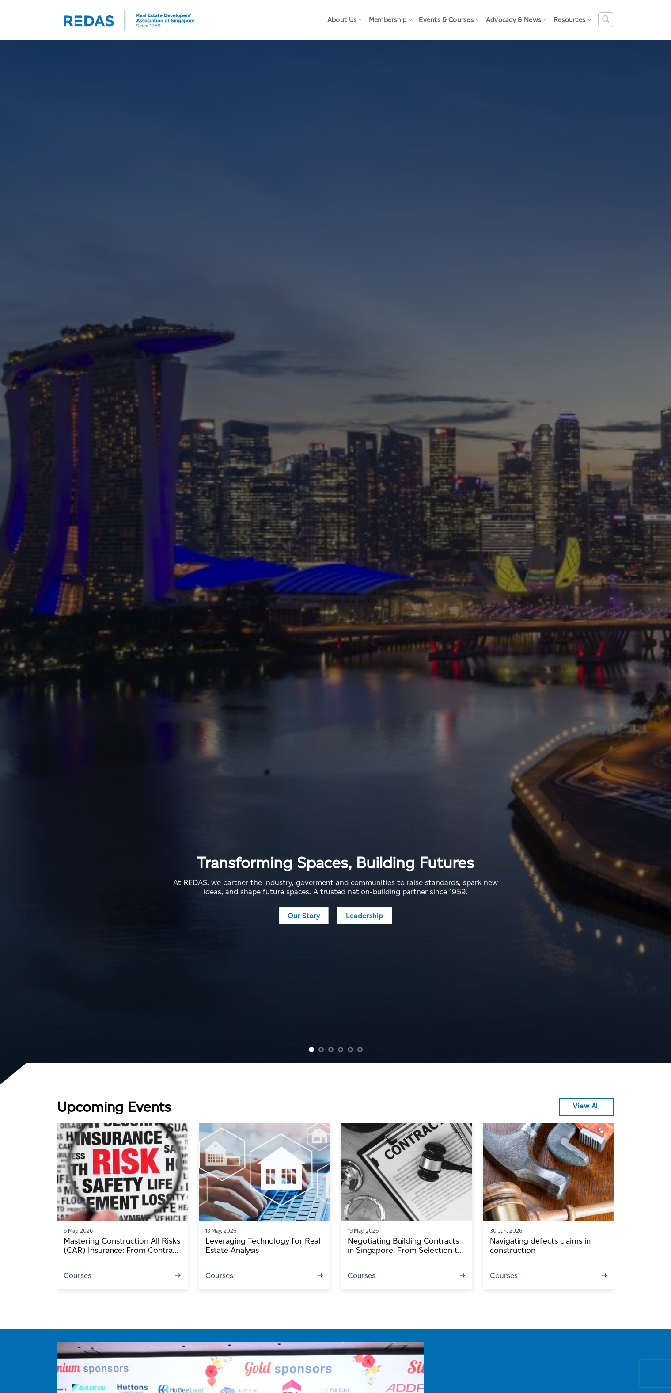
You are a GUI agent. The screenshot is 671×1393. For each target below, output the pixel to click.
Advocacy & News (516, 19)
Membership (391, 19)
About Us (345, 19)
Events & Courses (449, 19)
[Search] (605, 19)
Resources (572, 19)
